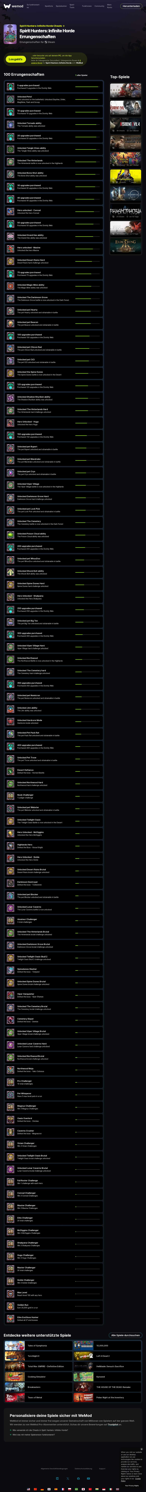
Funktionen (87, 6)
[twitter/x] (68, 1479)
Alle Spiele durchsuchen (125, 1335)
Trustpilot (113, 1424)
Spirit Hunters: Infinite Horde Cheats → (42, 25)
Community (99, 6)
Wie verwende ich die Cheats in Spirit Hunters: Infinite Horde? (40, 1430)
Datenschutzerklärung (83, 1469)
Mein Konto (109, 6)
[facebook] (78, 1478)
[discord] (57, 1478)
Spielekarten (61, 6)
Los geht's (15, 59)
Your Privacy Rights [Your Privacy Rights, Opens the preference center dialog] (132, 1486)
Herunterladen (131, 6)
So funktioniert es (33, 6)
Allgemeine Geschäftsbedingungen (54, 1469)
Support (102, 1469)
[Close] (141, 1449)
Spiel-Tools (72, 6)
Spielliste (49, 6)
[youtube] (88, 1478)
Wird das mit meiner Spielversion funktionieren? (34, 1434)
